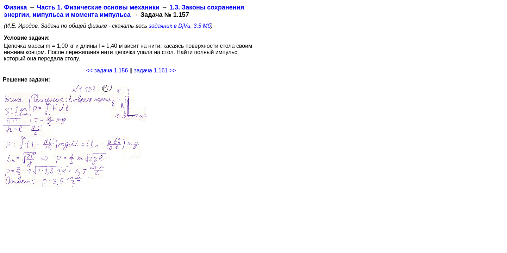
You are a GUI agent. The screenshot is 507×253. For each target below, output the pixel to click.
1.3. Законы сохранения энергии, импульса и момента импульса (124, 11)
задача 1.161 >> (155, 70)
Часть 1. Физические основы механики (98, 7)
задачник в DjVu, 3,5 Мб (180, 26)
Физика (15, 7)
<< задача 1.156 (107, 70)
